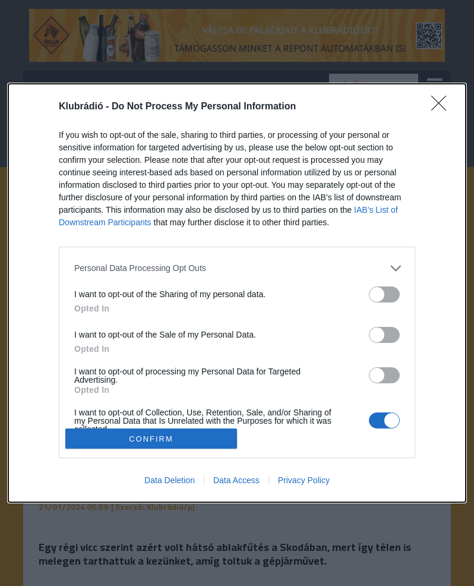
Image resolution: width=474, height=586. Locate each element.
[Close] (442, 107)
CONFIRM (151, 438)
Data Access (236, 480)
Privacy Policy (304, 480)
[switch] (384, 294)
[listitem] (237, 268)
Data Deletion (169, 480)
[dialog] (237, 293)
